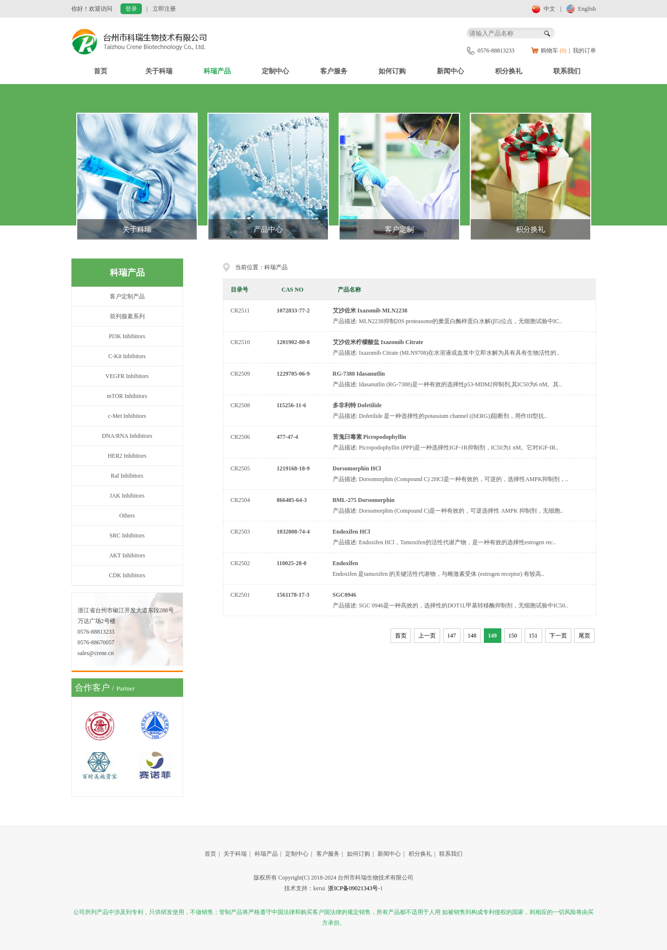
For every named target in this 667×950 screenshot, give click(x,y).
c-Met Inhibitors (127, 416)
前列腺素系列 (127, 316)
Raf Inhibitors (127, 475)
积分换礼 (508, 71)
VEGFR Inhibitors (127, 376)
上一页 (427, 635)
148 (472, 635)
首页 (100, 71)
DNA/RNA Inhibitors (127, 435)
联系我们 (567, 71)
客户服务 (333, 71)
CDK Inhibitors (127, 575)
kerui (319, 888)
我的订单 (584, 50)
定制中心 (275, 71)
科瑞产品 (217, 71)
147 (451, 635)
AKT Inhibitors (127, 555)
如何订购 (392, 71)
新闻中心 (450, 71)
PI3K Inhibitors (127, 336)
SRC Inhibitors (126, 535)
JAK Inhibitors (127, 495)
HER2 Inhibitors (127, 455)
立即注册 (164, 8)
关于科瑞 (158, 71)
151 (533, 635)
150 (513, 635)
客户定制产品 (127, 296)
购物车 (553, 50)
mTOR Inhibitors (127, 396)
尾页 (584, 635)
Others (127, 515)
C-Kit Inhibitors (127, 356)
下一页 (558, 635)
